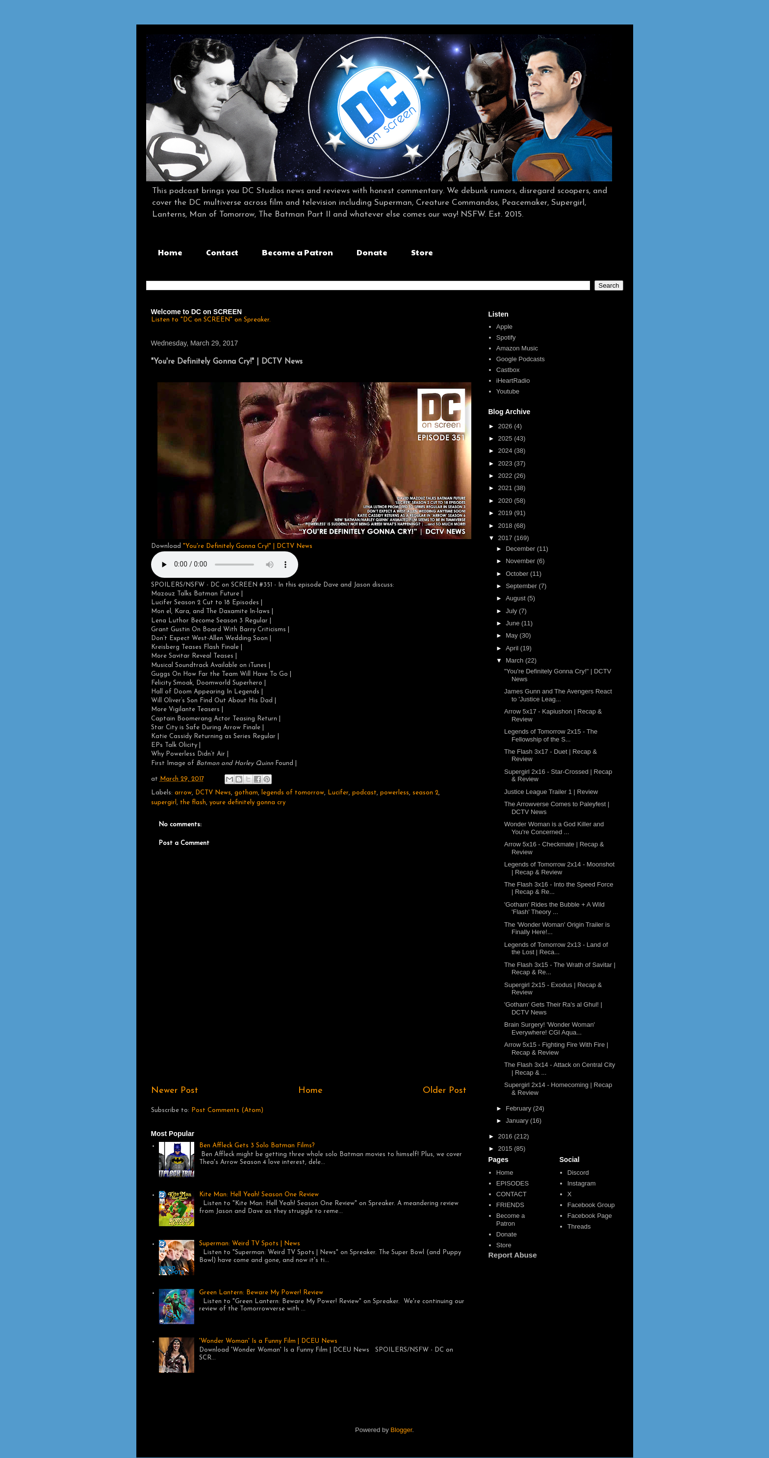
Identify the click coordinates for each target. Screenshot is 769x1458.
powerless (394, 793)
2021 (506, 488)
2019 (506, 513)
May (512, 635)
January (518, 1120)
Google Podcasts (520, 359)
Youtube (507, 391)
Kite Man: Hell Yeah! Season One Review (259, 1194)
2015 (506, 1148)
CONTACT (511, 1194)
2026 (506, 426)
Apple (504, 326)
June (513, 623)
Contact (222, 252)
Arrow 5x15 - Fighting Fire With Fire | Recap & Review (556, 1048)
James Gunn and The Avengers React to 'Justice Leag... (558, 695)
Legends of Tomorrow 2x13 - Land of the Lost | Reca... (556, 948)
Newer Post (174, 1090)
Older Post (444, 1090)
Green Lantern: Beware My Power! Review (261, 1292)
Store (422, 252)
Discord (578, 1172)
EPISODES (512, 1183)
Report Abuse (512, 1255)
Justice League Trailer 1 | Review (551, 791)
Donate (372, 252)
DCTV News (213, 793)
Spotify (506, 337)
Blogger (401, 1429)
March (515, 660)
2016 (506, 1136)
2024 (506, 450)
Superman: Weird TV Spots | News (249, 1243)
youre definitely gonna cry (247, 802)
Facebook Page (589, 1215)
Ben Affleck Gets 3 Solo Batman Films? (257, 1145)
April (513, 648)
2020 (506, 500)
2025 (506, 438)
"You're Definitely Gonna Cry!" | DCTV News (247, 546)
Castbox (508, 369)
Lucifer (338, 793)
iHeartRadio (513, 380)
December (521, 548)
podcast (364, 793)
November (521, 561)
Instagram (581, 1183)
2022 (506, 475)
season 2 (425, 793)
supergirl (164, 802)
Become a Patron (297, 252)
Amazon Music (517, 348)
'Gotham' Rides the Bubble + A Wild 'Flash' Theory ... (554, 908)
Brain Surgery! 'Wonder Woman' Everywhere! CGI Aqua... (549, 1028)
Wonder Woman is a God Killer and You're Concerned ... (554, 828)
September (522, 586)
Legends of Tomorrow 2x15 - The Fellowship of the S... (550, 735)
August (516, 598)
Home (170, 252)
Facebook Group (591, 1205)
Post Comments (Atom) (227, 1110)
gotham (246, 793)
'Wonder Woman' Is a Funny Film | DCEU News (268, 1341)
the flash (193, 802)
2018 (506, 525)
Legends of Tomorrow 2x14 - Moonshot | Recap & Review (559, 868)
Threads (579, 1226)
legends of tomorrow (292, 793)
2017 (506, 538)
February (519, 1108)
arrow (183, 793)
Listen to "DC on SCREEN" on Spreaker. (211, 320)
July (512, 611)
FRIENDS (510, 1205)
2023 (506, 463)
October (518, 573)
